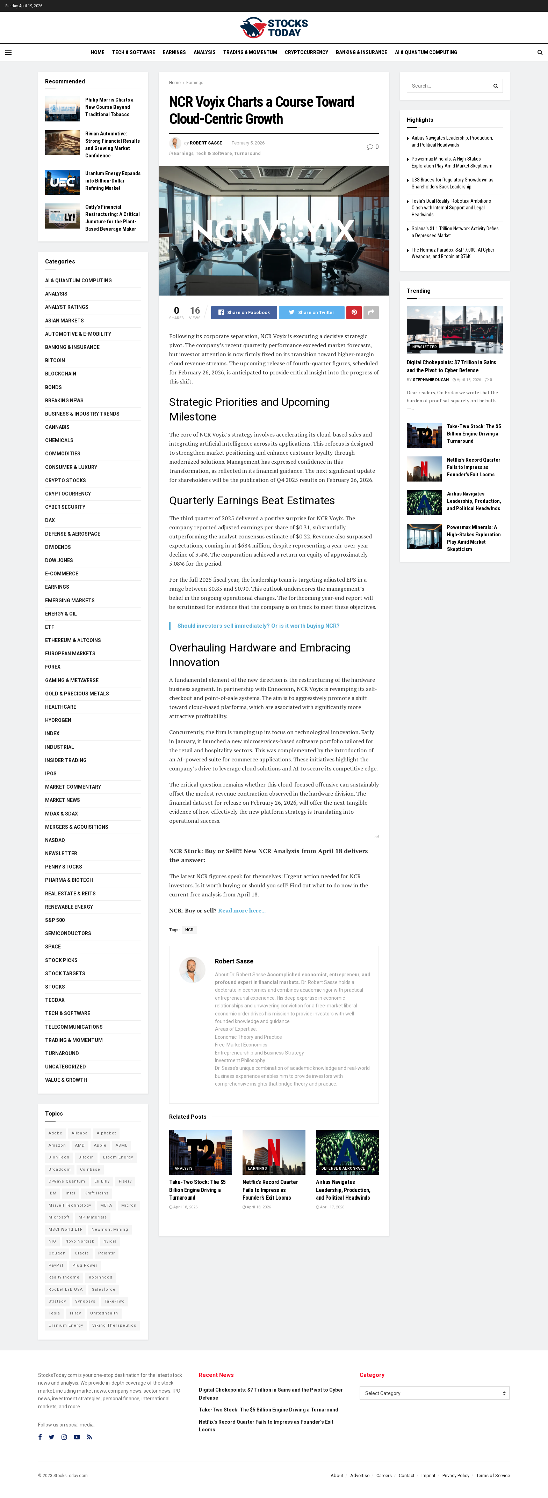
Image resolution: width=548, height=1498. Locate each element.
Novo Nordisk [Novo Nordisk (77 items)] (79, 1241)
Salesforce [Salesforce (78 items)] (104, 1289)
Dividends (58, 547)
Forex (52, 667)
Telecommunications (74, 1027)
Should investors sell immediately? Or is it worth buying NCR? (259, 626)
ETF (49, 627)
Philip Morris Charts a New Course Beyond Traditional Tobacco (109, 107)
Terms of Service (493, 1475)
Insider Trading (66, 760)
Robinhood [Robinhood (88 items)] (101, 1277)
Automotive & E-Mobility (78, 334)
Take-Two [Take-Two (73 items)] (114, 1301)
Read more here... (242, 911)
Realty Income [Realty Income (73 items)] (64, 1277)
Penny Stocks (63, 867)
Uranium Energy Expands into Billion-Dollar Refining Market (112, 180)
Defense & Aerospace (343, 1169)
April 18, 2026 (183, 1207)
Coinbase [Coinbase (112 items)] (90, 1169)
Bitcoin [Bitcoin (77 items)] (86, 1157)
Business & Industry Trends (82, 414)
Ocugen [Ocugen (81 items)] (57, 1253)
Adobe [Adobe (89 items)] (56, 1133)
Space (53, 946)
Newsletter (61, 853)
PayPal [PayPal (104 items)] (56, 1265)
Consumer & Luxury (71, 467)
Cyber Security (65, 507)
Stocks (55, 987)
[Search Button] (496, 86)
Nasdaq (55, 840)
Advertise (359, 1475)
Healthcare (60, 707)
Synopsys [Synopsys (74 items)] (85, 1301)
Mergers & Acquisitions (76, 827)
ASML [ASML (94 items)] (122, 1145)
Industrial (59, 747)
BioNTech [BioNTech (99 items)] (59, 1157)
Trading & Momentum (250, 52)
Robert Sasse (206, 143)
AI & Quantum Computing (426, 52)
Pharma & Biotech (69, 880)
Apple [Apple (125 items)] (100, 1145)
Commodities (62, 453)
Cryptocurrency (306, 52)
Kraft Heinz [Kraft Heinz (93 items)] (97, 1193)
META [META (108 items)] (106, 1205)
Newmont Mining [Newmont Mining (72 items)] (110, 1229)
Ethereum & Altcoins (73, 640)
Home (97, 52)
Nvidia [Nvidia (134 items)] (110, 1241)
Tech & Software (133, 52)
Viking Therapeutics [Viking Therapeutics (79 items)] (114, 1325)
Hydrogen (58, 720)
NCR (189, 930)
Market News (62, 800)
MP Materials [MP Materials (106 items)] (93, 1217)
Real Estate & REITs (70, 893)
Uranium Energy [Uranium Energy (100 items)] (66, 1325)
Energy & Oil (61, 614)
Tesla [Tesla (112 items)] (54, 1313)
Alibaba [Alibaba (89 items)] (80, 1133)
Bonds (53, 387)
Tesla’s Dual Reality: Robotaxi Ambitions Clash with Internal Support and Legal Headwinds (451, 207)
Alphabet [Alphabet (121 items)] (106, 1133)
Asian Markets (64, 320)
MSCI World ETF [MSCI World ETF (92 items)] (65, 1229)
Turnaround (247, 153)
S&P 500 (55, 920)
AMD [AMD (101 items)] (80, 1145)
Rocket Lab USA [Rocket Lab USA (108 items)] (66, 1289)
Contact (406, 1475)
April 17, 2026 (330, 1207)
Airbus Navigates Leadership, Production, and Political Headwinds (343, 1190)
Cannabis (57, 427)
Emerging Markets (70, 600)
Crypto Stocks (65, 480)
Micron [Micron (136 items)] (129, 1205)
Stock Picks (61, 960)
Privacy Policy (455, 1475)
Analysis (205, 52)
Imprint (428, 1475)
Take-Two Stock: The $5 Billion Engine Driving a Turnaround (197, 1190)
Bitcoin (55, 360)
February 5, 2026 (248, 143)
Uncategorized (65, 1067)
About (337, 1475)
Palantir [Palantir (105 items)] (106, 1253)
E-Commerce (61, 573)
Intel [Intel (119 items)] (70, 1193)
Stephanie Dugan (431, 380)
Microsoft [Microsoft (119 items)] (59, 1217)
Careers (384, 1475)
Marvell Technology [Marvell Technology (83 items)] (70, 1205)
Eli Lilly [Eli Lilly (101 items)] (102, 1181)
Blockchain (60, 374)
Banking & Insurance (361, 52)
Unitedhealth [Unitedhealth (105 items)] (104, 1313)
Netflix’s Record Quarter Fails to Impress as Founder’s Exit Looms (270, 1190)
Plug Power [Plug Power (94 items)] (85, 1265)
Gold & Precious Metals (77, 693)
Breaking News (64, 400)
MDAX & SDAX (61, 814)
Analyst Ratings (66, 307)
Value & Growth (66, 1080)
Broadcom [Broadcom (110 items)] (60, 1169)
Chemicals (59, 440)
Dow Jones (59, 560)
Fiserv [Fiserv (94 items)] (125, 1181)
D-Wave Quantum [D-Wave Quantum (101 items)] (67, 1181)
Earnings (174, 52)
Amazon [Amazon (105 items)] (57, 1145)
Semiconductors (68, 933)
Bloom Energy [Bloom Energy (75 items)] (118, 1157)
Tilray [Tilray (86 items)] (75, 1313)
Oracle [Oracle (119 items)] (82, 1253)
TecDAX (55, 1000)
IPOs (51, 773)
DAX (50, 520)
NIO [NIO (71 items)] (52, 1241)
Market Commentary (73, 787)
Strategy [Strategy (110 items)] (57, 1301)
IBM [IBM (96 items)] (53, 1193)
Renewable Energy (69, 907)
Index (52, 733)
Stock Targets (65, 973)
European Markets (70, 653)
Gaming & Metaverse (72, 680)
